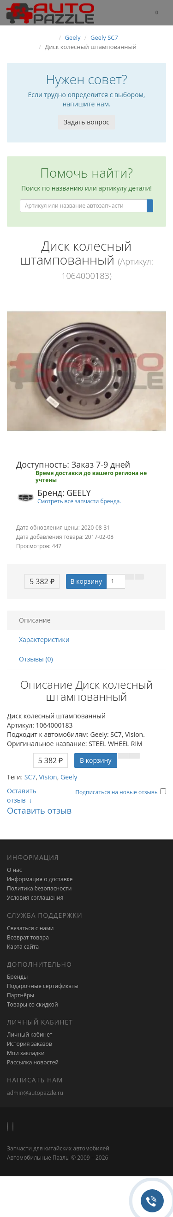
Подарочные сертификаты (42, 986)
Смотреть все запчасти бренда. (79, 501)
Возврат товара (28, 937)
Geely (68, 776)
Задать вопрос (86, 121)
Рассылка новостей (33, 1062)
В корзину (86, 581)
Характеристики (44, 639)
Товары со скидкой (32, 1004)
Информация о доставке (40, 879)
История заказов (29, 1044)
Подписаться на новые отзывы (117, 792)
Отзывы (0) (36, 659)
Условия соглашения (35, 898)
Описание (35, 620)
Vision (48, 776)
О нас (14, 870)
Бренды (17, 977)
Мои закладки (26, 1053)
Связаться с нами (30, 928)
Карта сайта (23, 947)
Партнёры (20, 995)
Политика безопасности (39, 888)
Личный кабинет (30, 1034)
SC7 (30, 776)
